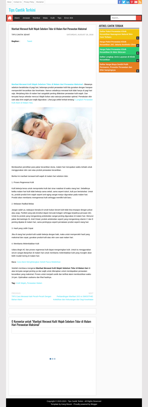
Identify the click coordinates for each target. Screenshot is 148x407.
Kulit (52, 18)
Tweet (29, 41)
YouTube (136, 2)
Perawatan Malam (34, 283)
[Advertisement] (52, 64)
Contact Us (18, 2)
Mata (45, 18)
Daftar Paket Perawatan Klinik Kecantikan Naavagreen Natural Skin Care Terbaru (116, 34)
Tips (59, 18)
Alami (17, 18)
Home (10, 18)
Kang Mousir (66, 404)
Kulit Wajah (21, 283)
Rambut (36, 18)
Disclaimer (40, 2)
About (9, 2)
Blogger (94, 404)
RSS (140, 2)
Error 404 (68, 18)
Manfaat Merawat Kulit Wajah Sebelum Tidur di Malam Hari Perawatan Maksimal (47, 84)
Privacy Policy (29, 2)
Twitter (124, 2)
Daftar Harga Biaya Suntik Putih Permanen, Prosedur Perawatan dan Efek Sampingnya (116, 67)
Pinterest (132, 2)
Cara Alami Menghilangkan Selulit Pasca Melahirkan (39, 262)
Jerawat (26, 18)
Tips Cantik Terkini (22, 10)
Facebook (120, 2)
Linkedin (128, 2)
